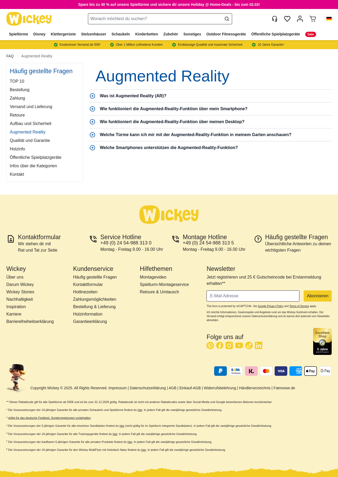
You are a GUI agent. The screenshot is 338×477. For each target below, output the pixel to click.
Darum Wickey (20, 284)
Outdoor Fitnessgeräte (226, 34)
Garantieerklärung (90, 321)
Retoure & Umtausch (159, 292)
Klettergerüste (63, 34)
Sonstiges (192, 34)
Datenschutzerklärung (148, 388)
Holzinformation (87, 314)
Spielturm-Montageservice (164, 284)
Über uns (15, 277)
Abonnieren (317, 296)
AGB (172, 388)
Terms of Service (299, 306)
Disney (39, 34)
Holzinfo (17, 149)
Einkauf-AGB (190, 388)
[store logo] (29, 19)
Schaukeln (120, 34)
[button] (327, 19)
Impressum (118, 388)
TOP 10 (17, 81)
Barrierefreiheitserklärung (30, 321)
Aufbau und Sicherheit (30, 123)
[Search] (227, 18)
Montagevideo (153, 277)
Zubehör (170, 34)
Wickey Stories (20, 292)
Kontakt (17, 174)
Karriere (13, 314)
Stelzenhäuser (93, 34)
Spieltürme (18, 34)
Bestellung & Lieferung (94, 306)
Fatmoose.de (284, 388)
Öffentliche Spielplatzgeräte (275, 34)
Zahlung (17, 98)
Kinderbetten (146, 34)
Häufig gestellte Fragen (95, 277)
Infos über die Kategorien (33, 166)
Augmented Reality (36, 56)
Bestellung (20, 89)
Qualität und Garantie (30, 140)
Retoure (17, 115)
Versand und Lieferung (31, 106)
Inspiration (16, 306)
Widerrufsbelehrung (220, 388)
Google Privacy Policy (270, 306)
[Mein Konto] (300, 18)
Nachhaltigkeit (19, 299)
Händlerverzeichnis (254, 388)
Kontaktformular (88, 284)
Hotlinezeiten (85, 292)
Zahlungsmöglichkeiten (94, 299)
